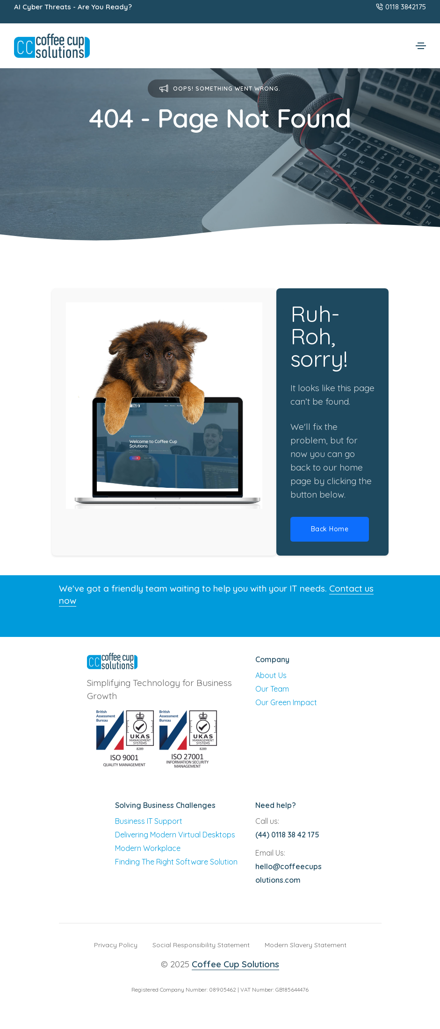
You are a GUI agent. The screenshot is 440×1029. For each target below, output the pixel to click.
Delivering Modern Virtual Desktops (175, 834)
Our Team (272, 688)
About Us (271, 675)
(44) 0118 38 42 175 (287, 834)
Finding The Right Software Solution (176, 861)
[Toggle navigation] (421, 46)
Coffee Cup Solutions (235, 964)
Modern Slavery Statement (305, 945)
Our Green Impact (286, 702)
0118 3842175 (401, 6)
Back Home (330, 529)
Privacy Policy (115, 945)
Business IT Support (148, 821)
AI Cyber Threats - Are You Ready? (73, 6)
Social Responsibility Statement (201, 945)
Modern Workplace (147, 848)
